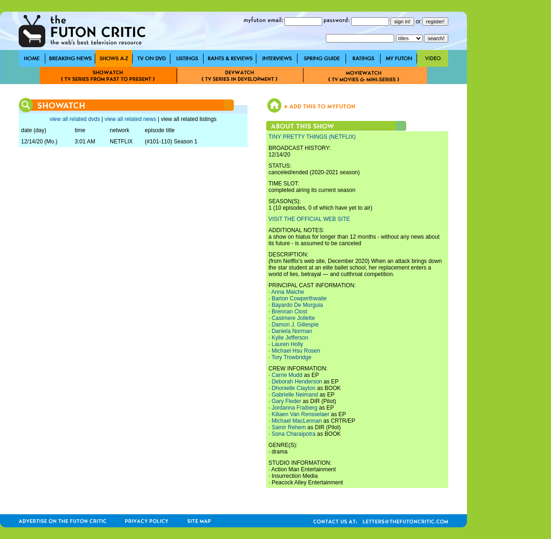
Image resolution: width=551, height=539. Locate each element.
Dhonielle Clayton (294, 388)
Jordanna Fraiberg (295, 407)
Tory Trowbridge (291, 357)
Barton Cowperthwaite (299, 298)
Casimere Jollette (293, 318)
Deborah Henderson (297, 381)
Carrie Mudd (287, 375)
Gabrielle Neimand (295, 394)
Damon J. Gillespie (295, 324)
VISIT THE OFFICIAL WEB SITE (309, 219)
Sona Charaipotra (294, 434)
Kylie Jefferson (290, 337)
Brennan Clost (289, 311)
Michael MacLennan (297, 421)
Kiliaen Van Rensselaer (301, 414)
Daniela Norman (292, 331)
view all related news (130, 119)
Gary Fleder (286, 401)
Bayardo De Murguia (297, 305)
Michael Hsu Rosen (296, 351)
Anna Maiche (287, 292)
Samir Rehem (289, 427)
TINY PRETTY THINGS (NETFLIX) (312, 137)
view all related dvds (74, 119)
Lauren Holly (287, 344)
